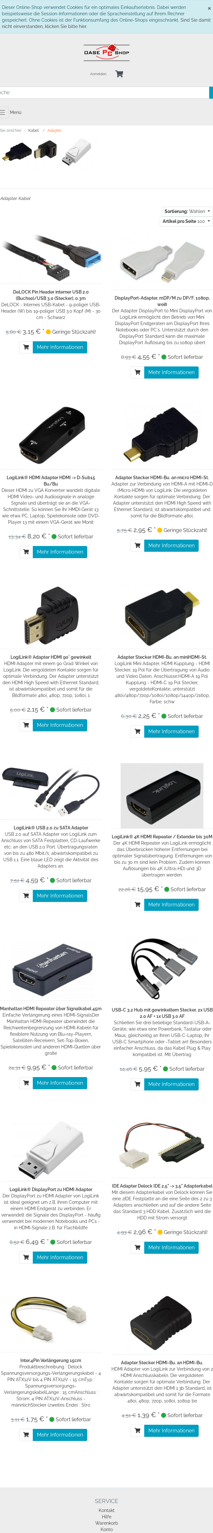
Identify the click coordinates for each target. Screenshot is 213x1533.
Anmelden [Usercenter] (98, 74)
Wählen (185, 211)
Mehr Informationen (60, 347)
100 (184, 221)
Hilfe (106, 1516)
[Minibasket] (119, 74)
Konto (107, 1529)
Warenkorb (106, 1523)
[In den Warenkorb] (26, 347)
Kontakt (107, 1510)
